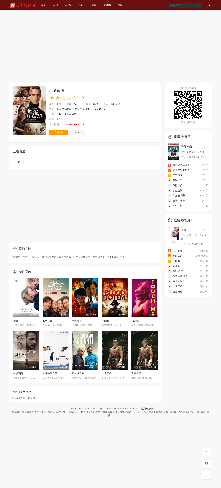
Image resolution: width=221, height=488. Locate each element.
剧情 (58, 104)
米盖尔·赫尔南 (64, 109)
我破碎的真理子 (179, 165)
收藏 (77, 132)
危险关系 (77, 321)
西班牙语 (115, 104)
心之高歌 (47, 321)
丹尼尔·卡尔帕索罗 (66, 114)
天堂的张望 (176, 200)
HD (18, 162)
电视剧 (69, 4)
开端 (15, 321)
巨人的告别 (78, 373)
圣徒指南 (186, 146)
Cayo (102, 109)
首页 (43, 4)
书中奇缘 (175, 175)
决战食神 (175, 190)
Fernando (93, 109)
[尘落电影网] (147, 408)
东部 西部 (18, 373)
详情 (123, 257)
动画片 (107, 4)
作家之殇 (175, 180)
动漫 (94, 4)
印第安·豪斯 (177, 195)
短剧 (120, 4)
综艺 (82, 4)
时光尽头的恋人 (179, 170)
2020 (95, 104)
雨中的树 (175, 205)
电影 (55, 4)
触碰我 (135, 321)
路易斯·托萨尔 (80, 109)
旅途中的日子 (50, 373)
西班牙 (77, 104)
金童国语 (107, 373)
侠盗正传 (175, 185)
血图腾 (105, 321)
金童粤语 (136, 373)
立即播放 (59, 132)
